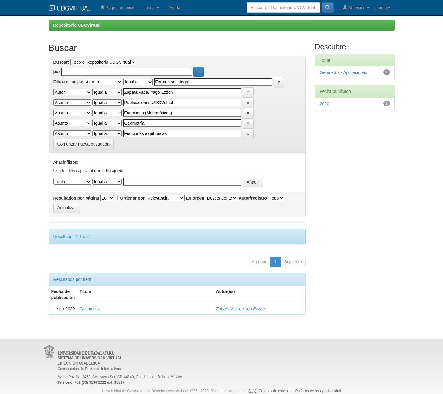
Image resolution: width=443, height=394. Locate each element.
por (56, 71)
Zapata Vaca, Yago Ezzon (240, 308)
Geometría (90, 308)
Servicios (356, 7)
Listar (152, 7)
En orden (195, 198)
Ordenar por (132, 198)
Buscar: (61, 62)
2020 (324, 103)
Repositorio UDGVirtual (77, 25)
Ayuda (174, 7)
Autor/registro (253, 198)
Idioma (382, 7)
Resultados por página (76, 198)
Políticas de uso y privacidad (318, 391)
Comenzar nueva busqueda (83, 144)
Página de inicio (118, 7)
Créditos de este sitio (275, 391)
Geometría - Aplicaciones (343, 72)
